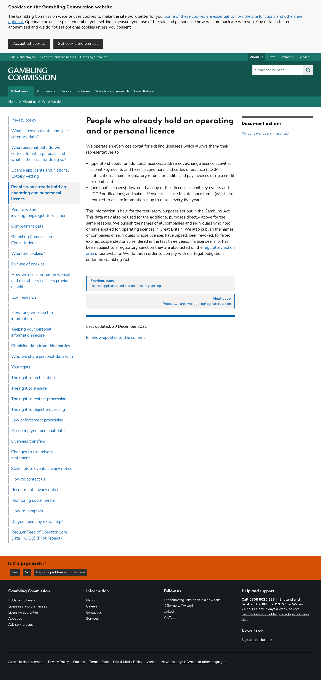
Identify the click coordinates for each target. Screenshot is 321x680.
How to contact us (28, 479)
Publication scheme (75, 91)
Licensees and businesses (58, 57)
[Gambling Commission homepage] (32, 79)
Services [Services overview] (305, 57)
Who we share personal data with (42, 356)
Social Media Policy (127, 661)
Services (92, 618)
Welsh (151, 661)
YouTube (170, 617)
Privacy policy (23, 120)
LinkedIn (170, 611)
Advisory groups (20, 624)
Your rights (20, 367)
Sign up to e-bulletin (257, 639)
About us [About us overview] (256, 57)
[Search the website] (308, 70)
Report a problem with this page (60, 572)
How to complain (27, 511)
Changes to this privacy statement (32, 455)
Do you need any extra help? (37, 521)
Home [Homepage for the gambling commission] (13, 101)
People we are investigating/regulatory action (38, 213)
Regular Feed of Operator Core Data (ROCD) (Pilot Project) (39, 535)
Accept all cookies (29, 43)
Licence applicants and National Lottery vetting (40, 173)
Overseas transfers (28, 441)
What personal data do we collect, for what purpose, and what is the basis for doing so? (38, 153)
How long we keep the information (32, 316)
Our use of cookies (28, 264)
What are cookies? (28, 253)
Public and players (23, 57)
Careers (92, 606)
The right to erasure (29, 388)
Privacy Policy (58, 661)
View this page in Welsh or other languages (193, 661)
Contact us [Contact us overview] (287, 57)
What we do (21, 91)
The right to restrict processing (38, 399)
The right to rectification (33, 378)
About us (30, 101)
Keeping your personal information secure (31, 332)
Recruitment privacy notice (35, 490)
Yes (16, 572)
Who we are (46, 91)
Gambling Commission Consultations (31, 240)
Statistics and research (112, 91)
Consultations (144, 91)
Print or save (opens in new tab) (265, 133)
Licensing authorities (94, 57)
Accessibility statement (26, 661)
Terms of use (99, 661)
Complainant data (27, 226)
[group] (160, 338)
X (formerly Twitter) (178, 605)
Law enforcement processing (37, 420)
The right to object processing (38, 409)
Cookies (79, 661)
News (90, 600)
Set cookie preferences (78, 43)
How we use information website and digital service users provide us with (41, 281)
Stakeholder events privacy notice (41, 468)
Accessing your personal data (38, 431)
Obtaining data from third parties (40, 346)
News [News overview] (271, 57)
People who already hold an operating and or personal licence (38, 193)
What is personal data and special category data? (42, 134)
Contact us (94, 612)
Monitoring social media (33, 500)
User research (23, 297)
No (28, 572)
